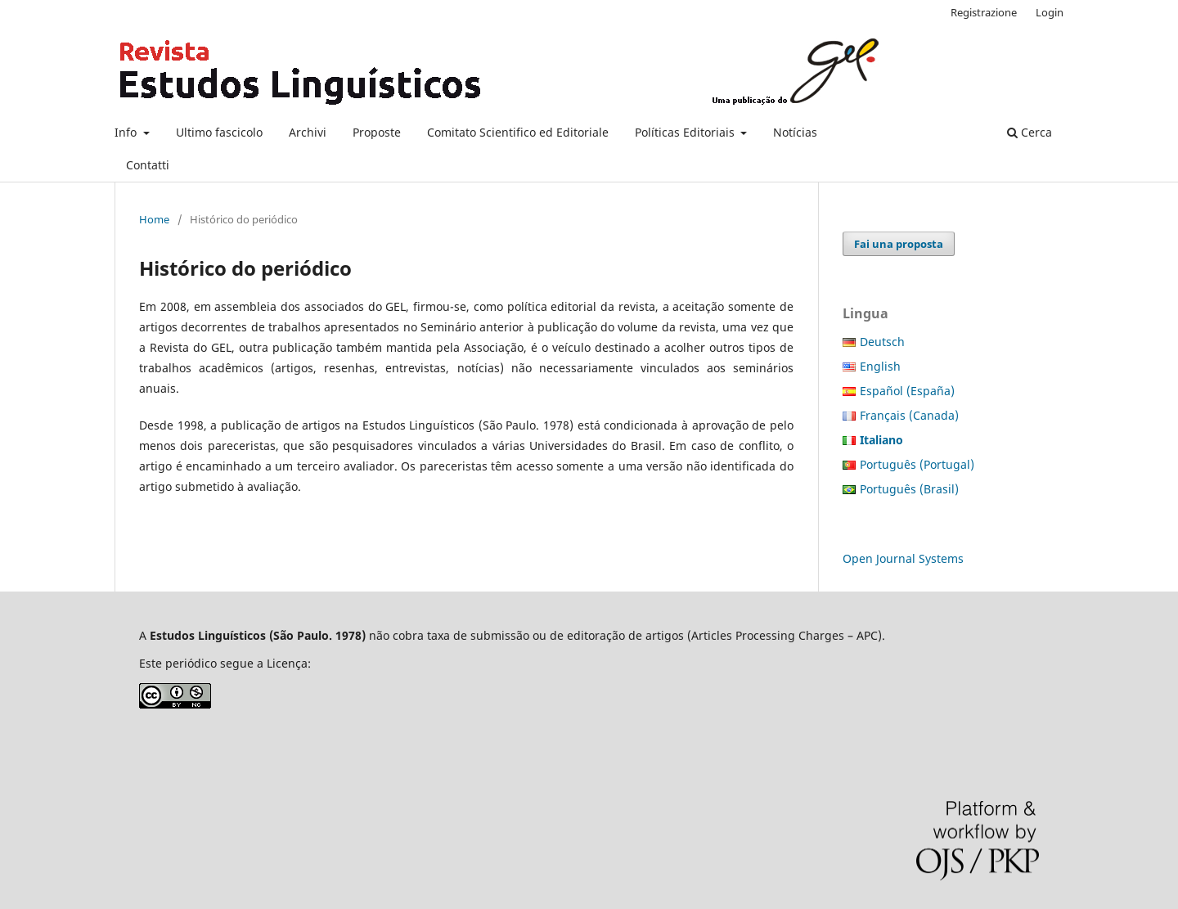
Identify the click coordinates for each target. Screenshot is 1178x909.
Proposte (377, 132)
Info (127, 132)
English (880, 366)
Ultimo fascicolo (219, 132)
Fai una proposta (898, 243)
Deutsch (882, 341)
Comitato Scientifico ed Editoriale (518, 132)
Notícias (795, 132)
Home (154, 219)
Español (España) (907, 390)
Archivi (307, 132)
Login (1049, 12)
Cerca (1029, 132)
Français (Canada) (909, 415)
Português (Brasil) (909, 489)
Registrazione (984, 12)
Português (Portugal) (917, 464)
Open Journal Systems (903, 558)
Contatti (147, 165)
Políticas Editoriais (686, 132)
